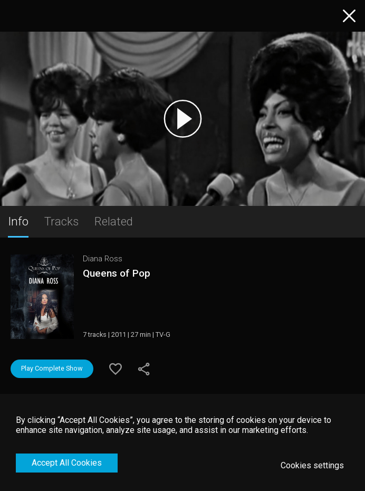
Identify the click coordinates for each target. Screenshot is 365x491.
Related (113, 221)
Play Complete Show (52, 368)
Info (18, 221)
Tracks (61, 221)
